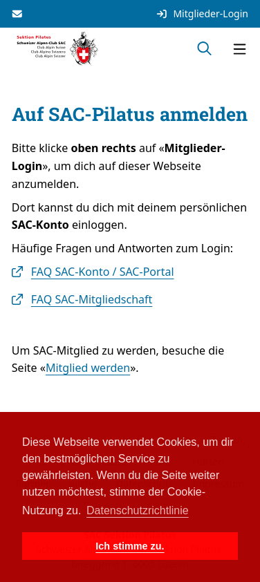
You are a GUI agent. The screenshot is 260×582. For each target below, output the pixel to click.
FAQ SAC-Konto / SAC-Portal (102, 271)
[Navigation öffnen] (239, 49)
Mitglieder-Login (202, 13)
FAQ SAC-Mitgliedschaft (92, 299)
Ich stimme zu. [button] (129, 546)
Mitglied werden (88, 367)
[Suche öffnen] (204, 49)
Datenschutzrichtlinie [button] (137, 510)
